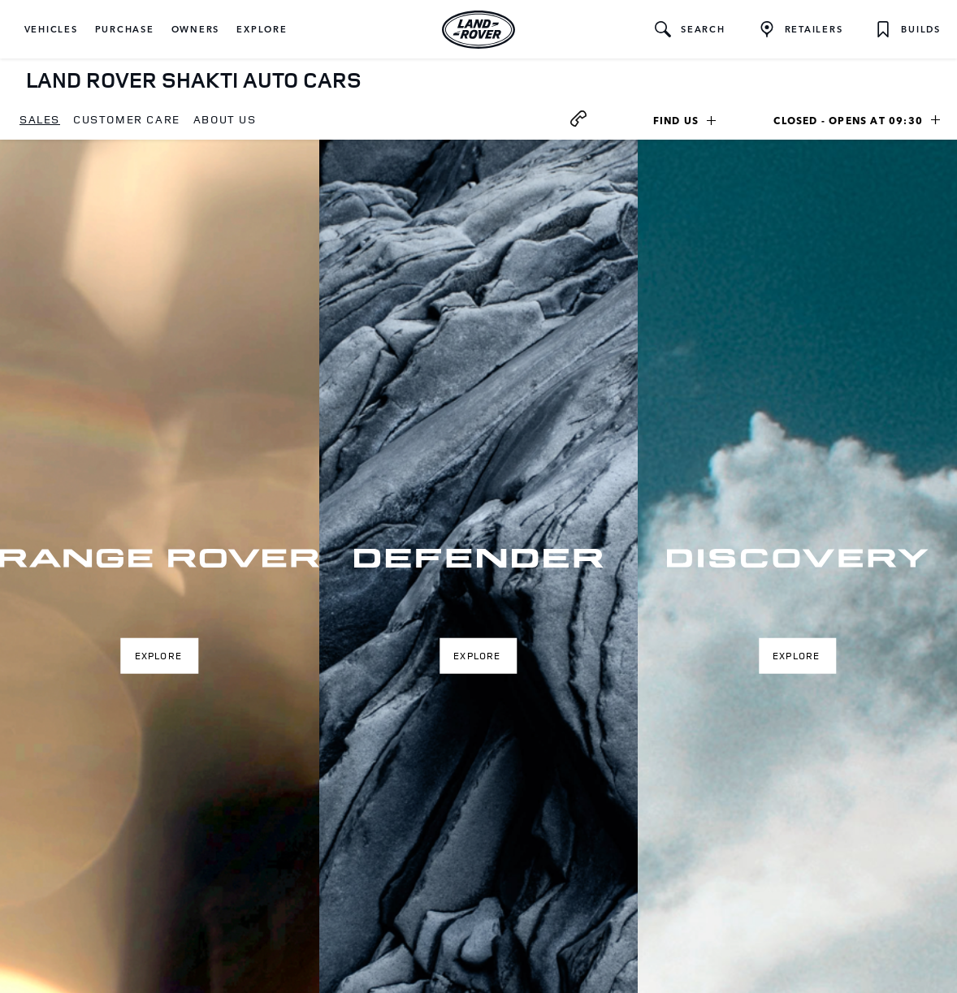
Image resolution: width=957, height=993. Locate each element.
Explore (158, 655)
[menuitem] (40, 120)
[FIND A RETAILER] (801, 29)
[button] (51, 29)
